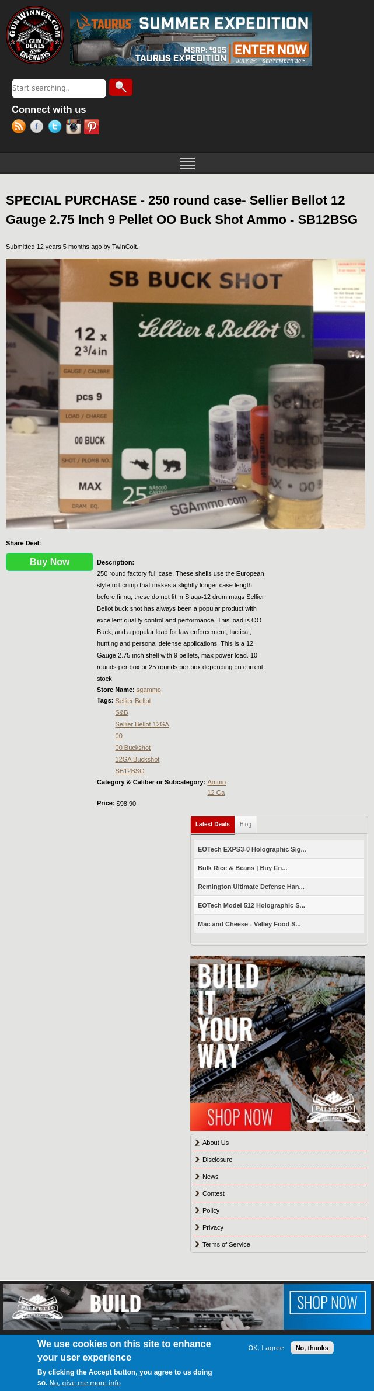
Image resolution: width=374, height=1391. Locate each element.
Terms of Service (226, 1244)
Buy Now (49, 562)
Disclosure (217, 1159)
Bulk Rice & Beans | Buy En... (242, 867)
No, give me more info (85, 1383)
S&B (122, 712)
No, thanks (312, 1347)
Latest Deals (215, 822)
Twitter (57, 128)
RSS (21, 128)
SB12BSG (130, 770)
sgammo (149, 689)
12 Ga (216, 792)
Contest (213, 1193)
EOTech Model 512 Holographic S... (251, 905)
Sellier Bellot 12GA (142, 724)
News (210, 1176)
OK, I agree (266, 1348)
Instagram (75, 128)
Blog (245, 824)
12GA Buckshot (138, 759)
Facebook (39, 128)
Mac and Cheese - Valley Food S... (249, 924)
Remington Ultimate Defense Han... (251, 886)
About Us (215, 1142)
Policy (210, 1210)
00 (119, 735)
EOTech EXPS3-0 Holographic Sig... (252, 849)
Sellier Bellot (133, 700)
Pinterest (93, 128)
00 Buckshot (133, 747)
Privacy (212, 1227)
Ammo (216, 782)
